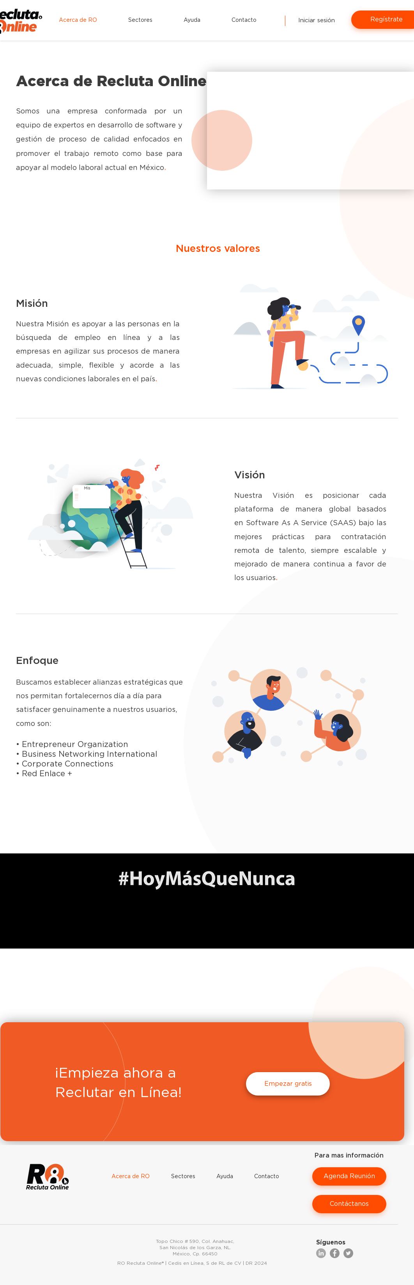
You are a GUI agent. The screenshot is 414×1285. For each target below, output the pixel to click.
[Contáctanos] (349, 1204)
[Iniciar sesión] (316, 20)
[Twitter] (348, 1253)
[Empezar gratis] (288, 1084)
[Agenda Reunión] (349, 1176)
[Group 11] (321, 1253)
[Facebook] (335, 1253)
